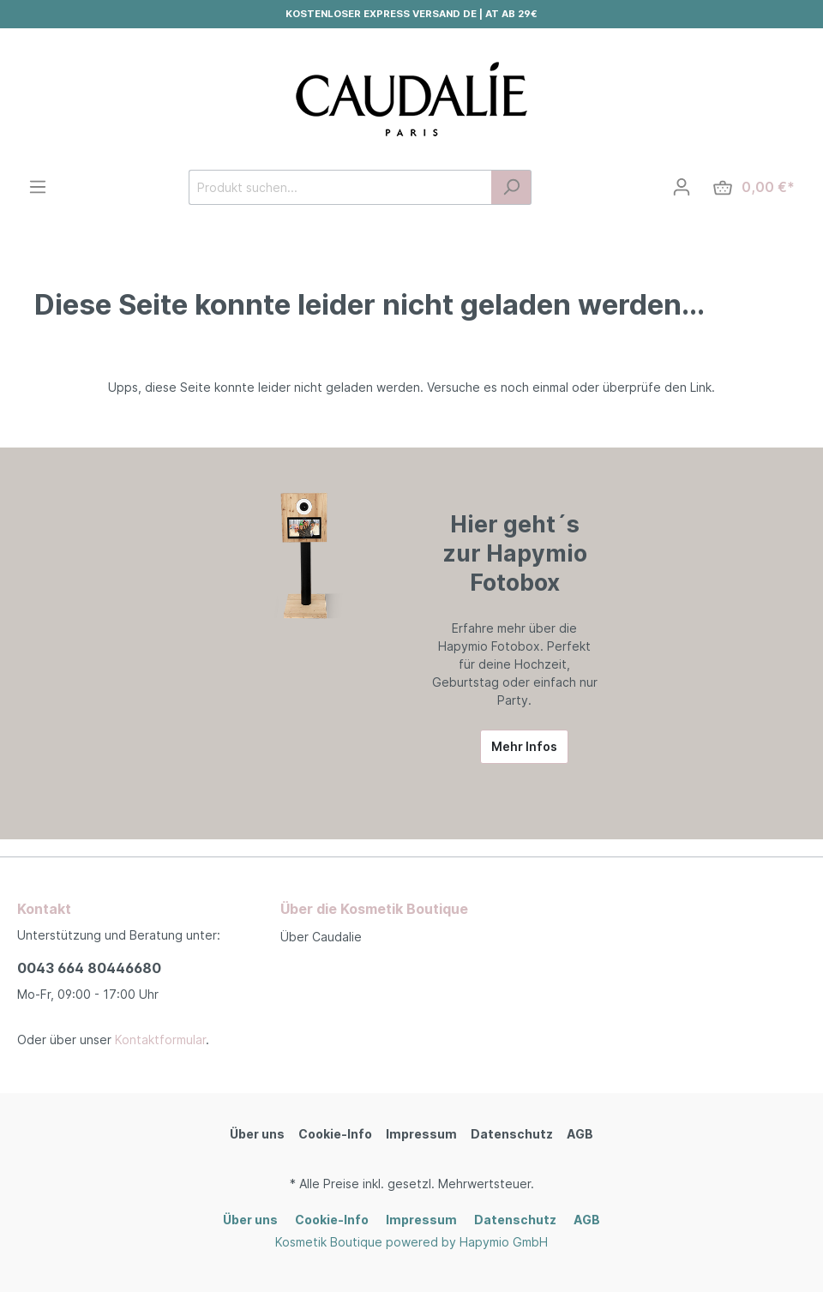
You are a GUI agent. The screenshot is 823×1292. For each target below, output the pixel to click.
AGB (580, 1134)
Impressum (421, 1134)
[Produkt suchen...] (340, 187)
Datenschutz (512, 1134)
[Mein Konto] (681, 187)
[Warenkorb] (754, 187)
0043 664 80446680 (89, 968)
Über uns (257, 1134)
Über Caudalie (321, 936)
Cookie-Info (335, 1134)
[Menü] (37, 187)
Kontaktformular (160, 1039)
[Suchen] (511, 187)
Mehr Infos (524, 746)
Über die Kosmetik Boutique (374, 908)
